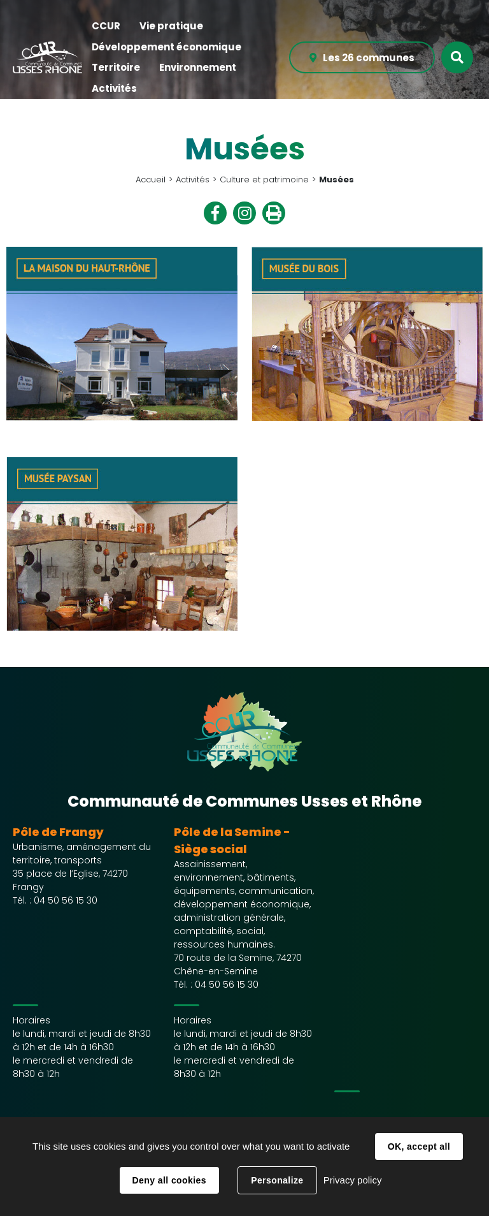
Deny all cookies (169, 1180)
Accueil (151, 179)
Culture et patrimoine (264, 179)
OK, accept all (419, 1146)
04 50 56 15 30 (65, 900)
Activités (192, 179)
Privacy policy (352, 1180)
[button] (106, 26)
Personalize (277, 1180)
